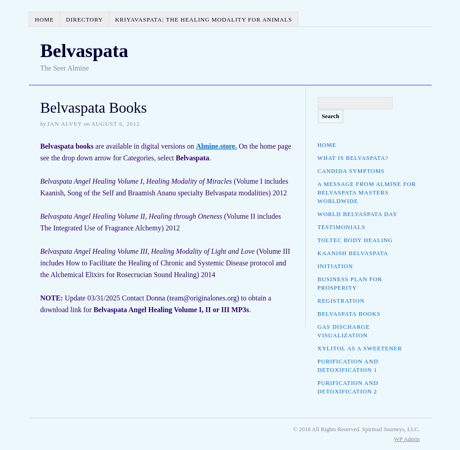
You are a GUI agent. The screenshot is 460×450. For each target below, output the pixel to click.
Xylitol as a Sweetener (360, 348)
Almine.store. (216, 146)
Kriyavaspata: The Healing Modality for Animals (203, 19)
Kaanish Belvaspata (353, 253)
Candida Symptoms (351, 171)
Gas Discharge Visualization (344, 331)
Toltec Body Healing (355, 240)
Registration (341, 300)
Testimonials (342, 227)
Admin (407, 439)
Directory (84, 19)
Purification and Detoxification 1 (348, 365)
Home (44, 19)
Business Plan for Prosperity (350, 283)
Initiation (335, 266)
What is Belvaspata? (353, 157)
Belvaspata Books (349, 313)
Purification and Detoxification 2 (348, 387)
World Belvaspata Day (358, 214)
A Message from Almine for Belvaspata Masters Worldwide (367, 192)
